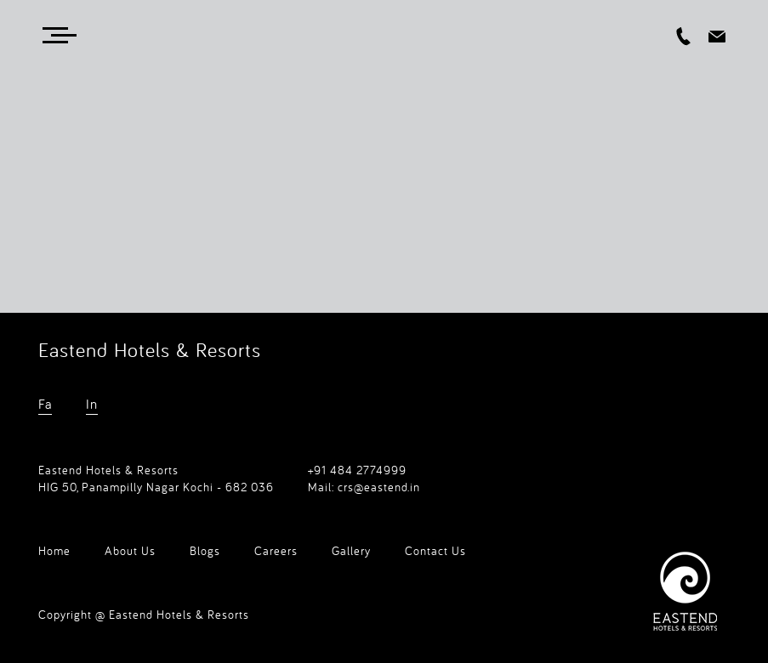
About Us (130, 550)
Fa (45, 403)
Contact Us (435, 550)
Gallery (351, 550)
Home (54, 550)
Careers (276, 550)
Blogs (205, 550)
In (92, 403)
